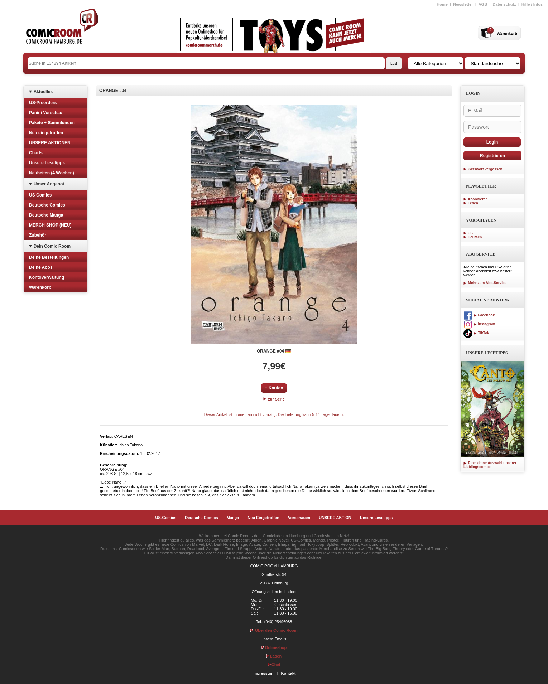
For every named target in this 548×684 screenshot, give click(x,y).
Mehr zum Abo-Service (484, 283)
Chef (274, 665)
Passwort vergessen (485, 169)
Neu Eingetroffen (263, 517)
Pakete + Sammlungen (52, 122)
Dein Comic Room (52, 246)
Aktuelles (43, 91)
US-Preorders (43, 102)
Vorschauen (299, 517)
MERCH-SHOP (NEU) (50, 225)
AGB (483, 4)
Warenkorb (40, 287)
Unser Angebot (49, 183)
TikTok (476, 333)
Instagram (479, 324)
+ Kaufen (274, 387)
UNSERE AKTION (335, 517)
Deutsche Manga (46, 215)
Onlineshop (274, 647)
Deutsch (475, 237)
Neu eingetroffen (46, 132)
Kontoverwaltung (46, 277)
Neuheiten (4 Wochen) (51, 172)
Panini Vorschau (45, 112)
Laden (274, 656)
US (470, 233)
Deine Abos (41, 267)
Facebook (479, 315)
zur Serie (274, 399)
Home (442, 4)
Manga (233, 517)
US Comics (40, 195)
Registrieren (492, 155)
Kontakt (288, 673)
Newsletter (463, 4)
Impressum (263, 673)
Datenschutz (504, 4)
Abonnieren (478, 199)
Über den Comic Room (274, 630)
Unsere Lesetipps (47, 162)
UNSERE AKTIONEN (50, 142)
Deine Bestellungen (49, 257)
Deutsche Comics (47, 205)
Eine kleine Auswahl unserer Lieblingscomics (489, 465)
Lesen (473, 203)
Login (492, 142)
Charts (36, 152)
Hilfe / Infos (532, 4)
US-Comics (166, 517)
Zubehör (37, 235)
